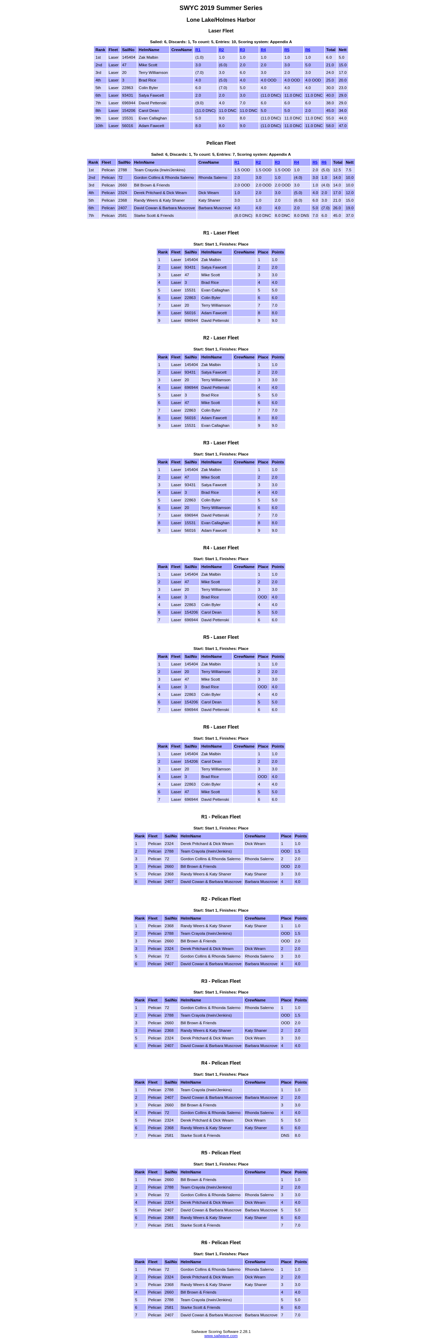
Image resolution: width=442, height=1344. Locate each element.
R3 (242, 50)
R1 (198, 50)
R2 (221, 50)
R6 (307, 50)
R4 (263, 50)
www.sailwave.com (221, 1336)
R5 (286, 50)
